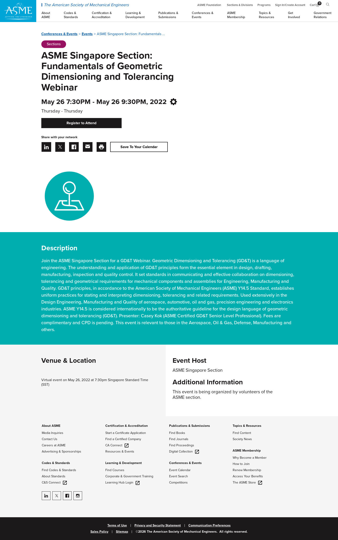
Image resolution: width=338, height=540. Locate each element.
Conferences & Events (59, 34)
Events (87, 34)
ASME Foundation (209, 5)
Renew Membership (247, 470)
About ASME (51, 426)
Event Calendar (180, 470)
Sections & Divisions (240, 5)
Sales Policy (99, 531)
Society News (242, 439)
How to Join (241, 464)
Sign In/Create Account (290, 5)
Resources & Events (119, 451)
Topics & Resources (247, 426)
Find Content (242, 433)
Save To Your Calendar (139, 147)
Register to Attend (81, 123)
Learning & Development (123, 463)
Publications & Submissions (189, 426)
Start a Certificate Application (125, 433)
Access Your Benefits (248, 476)
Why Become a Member (250, 458)
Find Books (177, 433)
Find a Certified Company (123, 439)
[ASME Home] (18, 11)
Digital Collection (184, 451)
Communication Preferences (209, 525)
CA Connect (116, 445)
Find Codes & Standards (59, 470)
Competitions (178, 482)
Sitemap (122, 531)
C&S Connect (54, 482)
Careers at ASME (54, 445)
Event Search (178, 476)
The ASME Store (247, 482)
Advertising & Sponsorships (61, 451)
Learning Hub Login (122, 482)
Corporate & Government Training (129, 476)
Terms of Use (117, 525)
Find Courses (114, 470)
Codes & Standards (56, 463)
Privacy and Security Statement (157, 525)
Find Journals (178, 439)
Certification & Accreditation (126, 426)
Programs (264, 5)
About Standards (53, 476)
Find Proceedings (181, 445)
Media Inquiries (52, 433)
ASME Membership (247, 451)
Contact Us (49, 439)
